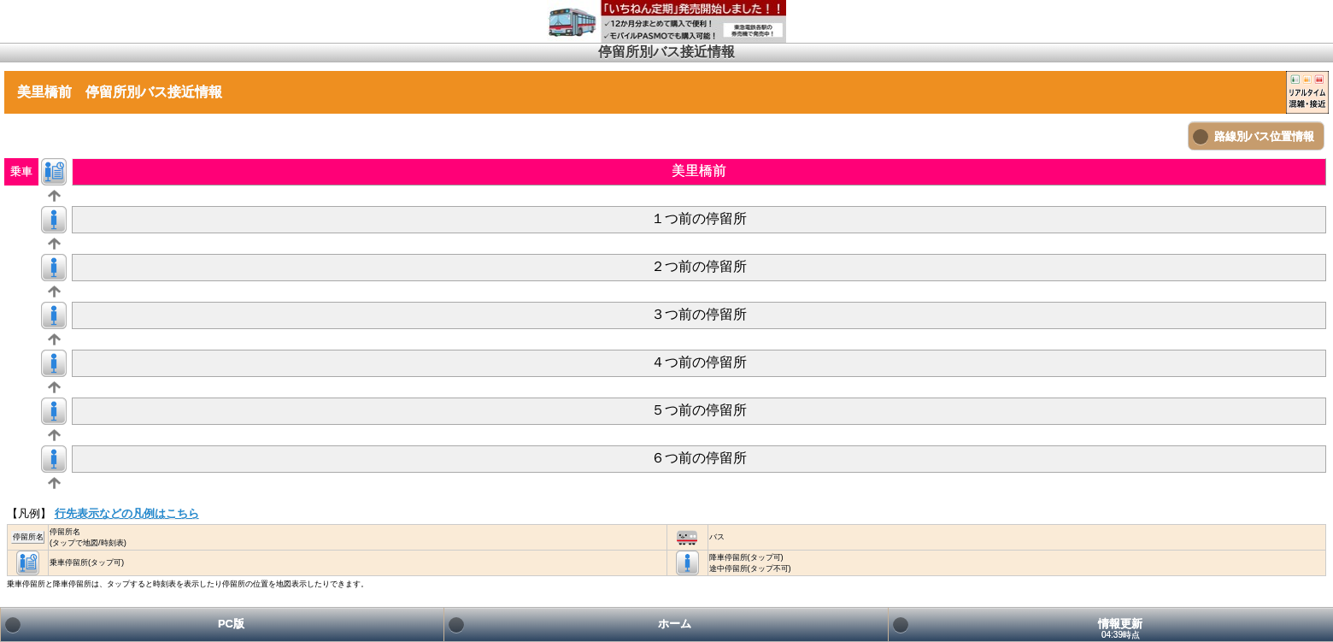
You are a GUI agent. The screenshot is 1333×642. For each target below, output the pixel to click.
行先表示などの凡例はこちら (127, 513)
